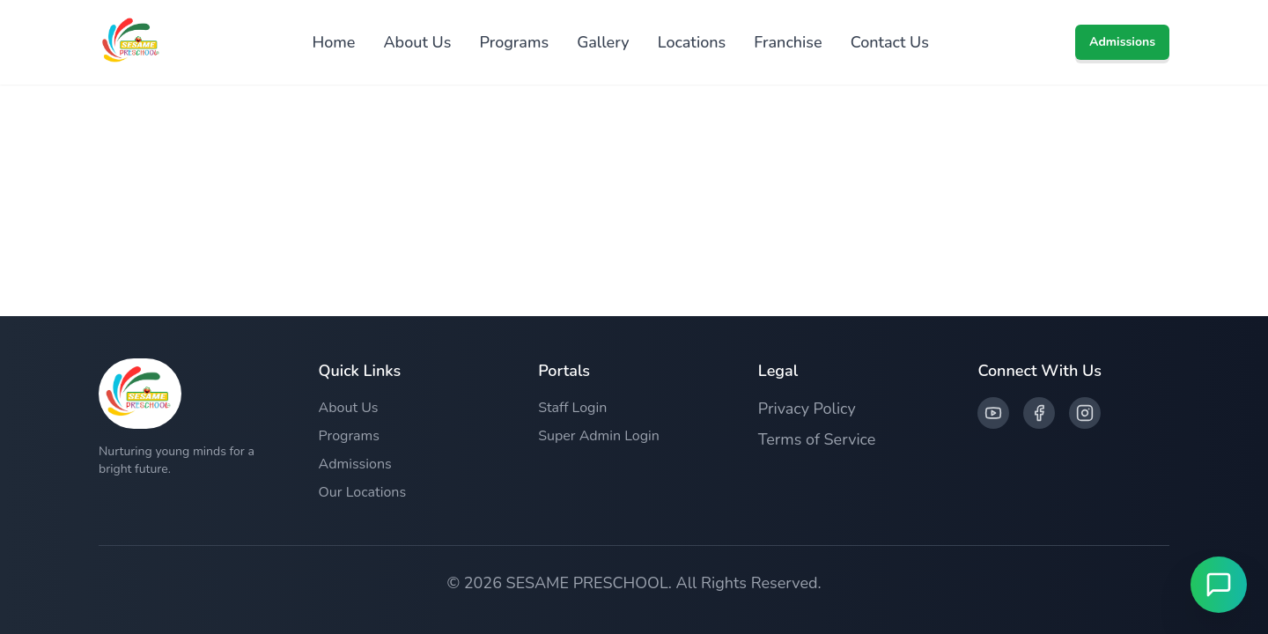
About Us (417, 42)
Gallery (603, 42)
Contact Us (890, 42)
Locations (692, 42)
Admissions (1122, 41)
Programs (514, 42)
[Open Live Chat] (1219, 585)
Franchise (788, 42)
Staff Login (572, 407)
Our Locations (363, 492)
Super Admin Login (599, 436)
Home (333, 42)
